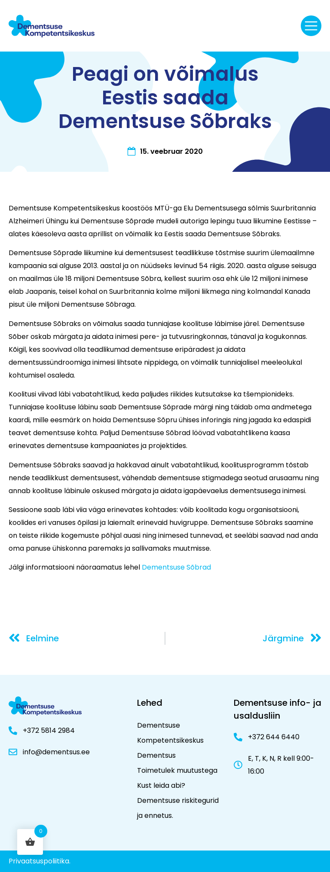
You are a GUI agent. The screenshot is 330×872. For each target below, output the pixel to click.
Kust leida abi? (161, 785)
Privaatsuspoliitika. (39, 861)
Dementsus (156, 755)
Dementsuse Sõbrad (177, 567)
